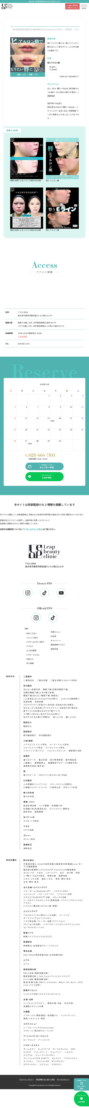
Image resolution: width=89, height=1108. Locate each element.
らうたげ (27, 1053)
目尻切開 (39, 702)
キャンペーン (56, 641)
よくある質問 (31, 651)
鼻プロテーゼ (30, 760)
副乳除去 (28, 812)
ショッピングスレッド (57, 751)
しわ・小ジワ (52, 873)
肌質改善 (63, 876)
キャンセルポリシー (63, 1080)
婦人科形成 (28, 797)
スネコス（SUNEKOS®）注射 (37, 898)
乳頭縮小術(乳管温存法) (35, 809)
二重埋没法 (29, 681)
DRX (73, 1050)
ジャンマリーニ (41, 1053)
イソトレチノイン (68, 1016)
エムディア (57, 1059)
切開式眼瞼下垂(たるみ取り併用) (39, 693)
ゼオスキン (57, 1065)
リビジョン (45, 1065)
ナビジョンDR (43, 1062)
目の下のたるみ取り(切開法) (37, 718)
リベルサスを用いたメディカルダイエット (42, 994)
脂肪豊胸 (39, 812)
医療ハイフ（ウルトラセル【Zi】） (37, 937)
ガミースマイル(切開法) (61, 785)
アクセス (29, 647)
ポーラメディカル (61, 1050)
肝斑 (78, 873)
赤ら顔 (70, 873)
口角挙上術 (55, 788)
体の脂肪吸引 (45, 736)
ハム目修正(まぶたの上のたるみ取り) (41, 699)
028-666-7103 (24, 343)
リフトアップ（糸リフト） (34, 751)
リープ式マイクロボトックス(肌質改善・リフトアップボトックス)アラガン (53, 902)
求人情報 (30, 664)
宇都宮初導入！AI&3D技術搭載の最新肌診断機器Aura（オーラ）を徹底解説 (53, 866)
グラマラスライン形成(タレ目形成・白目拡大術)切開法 (49, 705)
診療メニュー (56, 632)
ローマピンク (29, 1040)
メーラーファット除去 (60, 745)
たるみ (40, 873)
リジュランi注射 (65, 895)
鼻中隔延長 (71, 760)
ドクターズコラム (33, 655)
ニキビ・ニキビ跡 (31, 879)
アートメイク (44, 1040)
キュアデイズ (44, 1050)
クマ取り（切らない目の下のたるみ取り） (42, 714)
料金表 (53, 637)
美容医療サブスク (58, 645)
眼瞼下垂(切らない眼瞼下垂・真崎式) (41, 696)
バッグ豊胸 (44, 806)
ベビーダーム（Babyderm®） (37, 892)
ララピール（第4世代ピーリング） (38, 1031)
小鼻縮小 (28, 763)
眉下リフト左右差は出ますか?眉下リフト (42, 711)
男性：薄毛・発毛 (64, 879)
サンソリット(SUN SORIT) (36, 1059)
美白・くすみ (48, 879)
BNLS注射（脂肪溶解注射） (36, 974)
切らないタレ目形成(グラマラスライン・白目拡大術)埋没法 (50, 708)
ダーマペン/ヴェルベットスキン (38, 919)
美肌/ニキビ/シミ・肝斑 (34, 1019)
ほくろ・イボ (29, 873)
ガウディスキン (30, 1065)
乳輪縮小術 (57, 806)
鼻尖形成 (43, 760)
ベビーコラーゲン (46, 895)
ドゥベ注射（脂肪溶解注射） (36, 980)
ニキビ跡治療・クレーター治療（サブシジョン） (45, 922)
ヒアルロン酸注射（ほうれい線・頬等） (40, 906)
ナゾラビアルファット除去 (35, 745)
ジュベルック (29, 895)
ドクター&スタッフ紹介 (33, 530)
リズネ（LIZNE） (61, 892)
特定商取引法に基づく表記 (45, 1080)
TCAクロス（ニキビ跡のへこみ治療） (40, 916)
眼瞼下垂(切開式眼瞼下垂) (56, 690)
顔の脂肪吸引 (30, 736)
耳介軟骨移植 (57, 760)
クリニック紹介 (32, 638)
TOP (26, 629)
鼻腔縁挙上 (40, 763)
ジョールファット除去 (33, 748)
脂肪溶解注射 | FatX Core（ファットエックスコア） (47, 977)
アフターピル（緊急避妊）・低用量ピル (41, 1016)
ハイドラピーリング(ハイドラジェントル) (62, 925)
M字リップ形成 (70, 788)
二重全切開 (42, 681)
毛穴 (62, 873)
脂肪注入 (27, 727)
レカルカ (69, 1053)
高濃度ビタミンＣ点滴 (33, 1007)
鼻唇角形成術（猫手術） (34, 766)
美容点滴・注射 (55, 1004)
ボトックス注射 (60, 898)
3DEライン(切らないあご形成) (53, 775)
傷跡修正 (27, 849)
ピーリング (65, 916)
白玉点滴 (69, 1004)
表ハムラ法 (58, 718)
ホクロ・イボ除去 (31, 821)
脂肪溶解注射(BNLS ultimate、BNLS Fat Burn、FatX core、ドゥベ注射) (53, 984)
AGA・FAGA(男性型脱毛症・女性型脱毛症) (43, 955)
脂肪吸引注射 (75, 751)
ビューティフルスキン (46, 1056)
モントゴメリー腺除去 (60, 809)
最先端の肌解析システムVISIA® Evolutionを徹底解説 (50, 870)
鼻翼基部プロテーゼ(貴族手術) (63, 763)
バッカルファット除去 (56, 748)
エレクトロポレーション (34, 928)
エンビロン (28, 1062)
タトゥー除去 (29, 840)
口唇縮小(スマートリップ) (35, 788)
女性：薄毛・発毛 (31, 882)
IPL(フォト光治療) (32, 925)
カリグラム (28, 1056)
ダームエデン (29, 1050)
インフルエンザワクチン (34, 1004)
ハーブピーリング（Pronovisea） (39, 1028)
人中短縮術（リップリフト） (35, 785)
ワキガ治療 (28, 830)
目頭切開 (28, 702)
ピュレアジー (56, 1053)
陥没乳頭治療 (30, 806)
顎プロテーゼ (30, 775)
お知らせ (29, 659)
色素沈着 (52, 876)
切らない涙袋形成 (32, 690)
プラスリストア (71, 1059)
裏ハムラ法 (71, 718)
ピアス (26, 964)
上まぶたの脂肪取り (70, 699)
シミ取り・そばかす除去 (34, 876)
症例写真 (54, 649)
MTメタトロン (58, 1062)
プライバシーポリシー (26, 1080)
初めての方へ (31, 634)
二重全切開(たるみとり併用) (63, 681)
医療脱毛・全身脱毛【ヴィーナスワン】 (40, 946)
